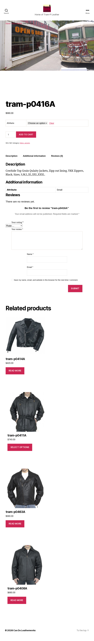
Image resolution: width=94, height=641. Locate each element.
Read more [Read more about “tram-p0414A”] (15, 374)
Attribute (10, 127)
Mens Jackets (17, 27)
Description (11, 159)
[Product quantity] (10, 138)
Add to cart (26, 138)
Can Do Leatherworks (24, 634)
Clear (51, 127)
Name (30, 258)
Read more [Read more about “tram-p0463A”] (15, 527)
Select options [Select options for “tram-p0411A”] (20, 451)
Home (8, 27)
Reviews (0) (57, 159)
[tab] (11, 159)
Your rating (18, 226)
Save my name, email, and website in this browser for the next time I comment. (46, 284)
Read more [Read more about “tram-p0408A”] (17, 604)
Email (30, 271)
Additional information (34, 159)
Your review (17, 233)
